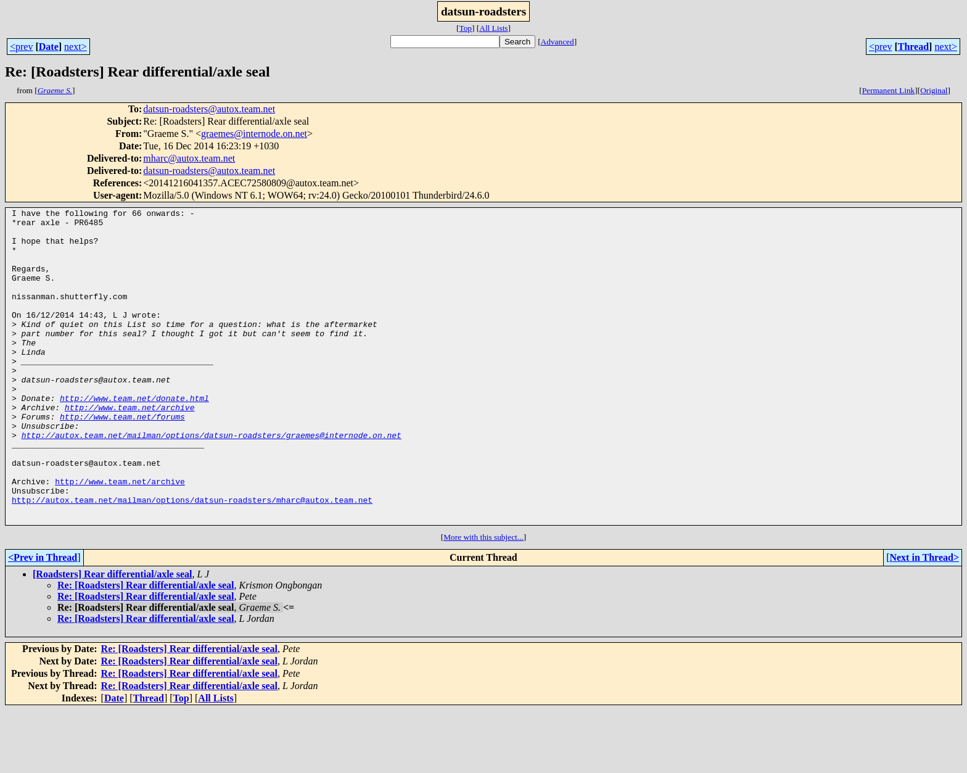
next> (75, 46)
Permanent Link (888, 90)
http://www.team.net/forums (122, 459)
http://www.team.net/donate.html (134, 436)
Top (465, 28)
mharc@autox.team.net (189, 158)
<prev (21, 46)
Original (933, 90)
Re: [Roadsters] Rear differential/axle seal (145, 648)
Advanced (557, 41)
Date (49, 46)
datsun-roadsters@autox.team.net (209, 109)
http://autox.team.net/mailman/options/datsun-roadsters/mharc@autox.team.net (192, 558)
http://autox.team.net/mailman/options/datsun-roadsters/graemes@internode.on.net (211, 481)
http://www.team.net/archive (130, 447)
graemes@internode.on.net (254, 133)
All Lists (493, 28)
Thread (913, 46)
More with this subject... (483, 600)
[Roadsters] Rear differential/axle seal (112, 637)
